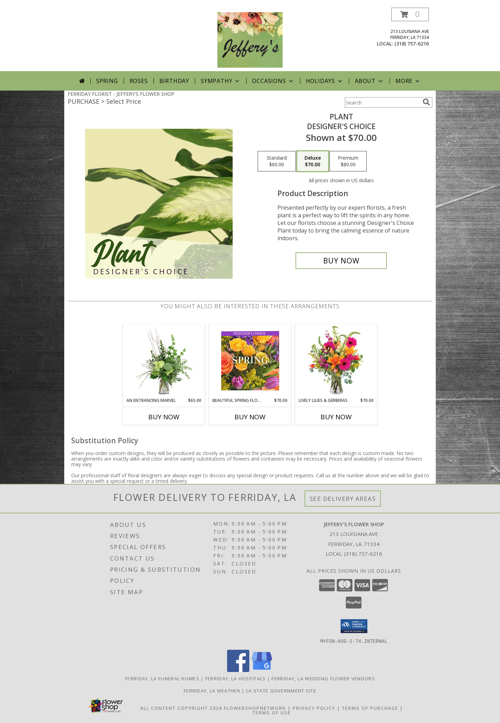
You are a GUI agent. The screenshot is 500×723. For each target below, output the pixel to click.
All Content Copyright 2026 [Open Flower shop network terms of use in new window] (181, 708)
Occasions (273, 81)
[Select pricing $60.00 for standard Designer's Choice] (276, 161)
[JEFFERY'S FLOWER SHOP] (250, 39)
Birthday (174, 81)
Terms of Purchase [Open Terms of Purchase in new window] (370, 708)
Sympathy (221, 81)
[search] (426, 102)
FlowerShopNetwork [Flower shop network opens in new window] (255, 708)
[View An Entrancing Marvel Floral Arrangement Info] (164, 361)
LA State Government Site (281, 690)
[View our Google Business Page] (262, 669)
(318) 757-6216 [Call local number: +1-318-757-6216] (411, 43)
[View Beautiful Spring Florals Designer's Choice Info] (250, 361)
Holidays (324, 81)
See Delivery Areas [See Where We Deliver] (343, 499)
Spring (107, 81)
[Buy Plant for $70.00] (341, 260)
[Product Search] (382, 102)
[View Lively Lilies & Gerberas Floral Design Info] (336, 361)
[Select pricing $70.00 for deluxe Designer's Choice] (312, 161)
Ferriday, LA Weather (212, 690)
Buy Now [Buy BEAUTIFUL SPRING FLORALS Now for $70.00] (250, 416)
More (408, 81)
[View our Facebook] (238, 669)
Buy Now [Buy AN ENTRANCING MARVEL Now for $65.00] (164, 416)
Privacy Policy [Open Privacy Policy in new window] (314, 708)
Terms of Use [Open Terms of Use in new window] (271, 712)
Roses (139, 81)
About (369, 81)
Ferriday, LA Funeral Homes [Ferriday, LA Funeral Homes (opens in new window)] (162, 678)
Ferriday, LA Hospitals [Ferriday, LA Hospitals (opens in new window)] (235, 678)
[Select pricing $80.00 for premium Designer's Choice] (348, 161)
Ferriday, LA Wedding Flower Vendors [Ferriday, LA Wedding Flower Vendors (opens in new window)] (323, 678)
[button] (410, 14)
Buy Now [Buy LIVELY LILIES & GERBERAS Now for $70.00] (336, 416)
